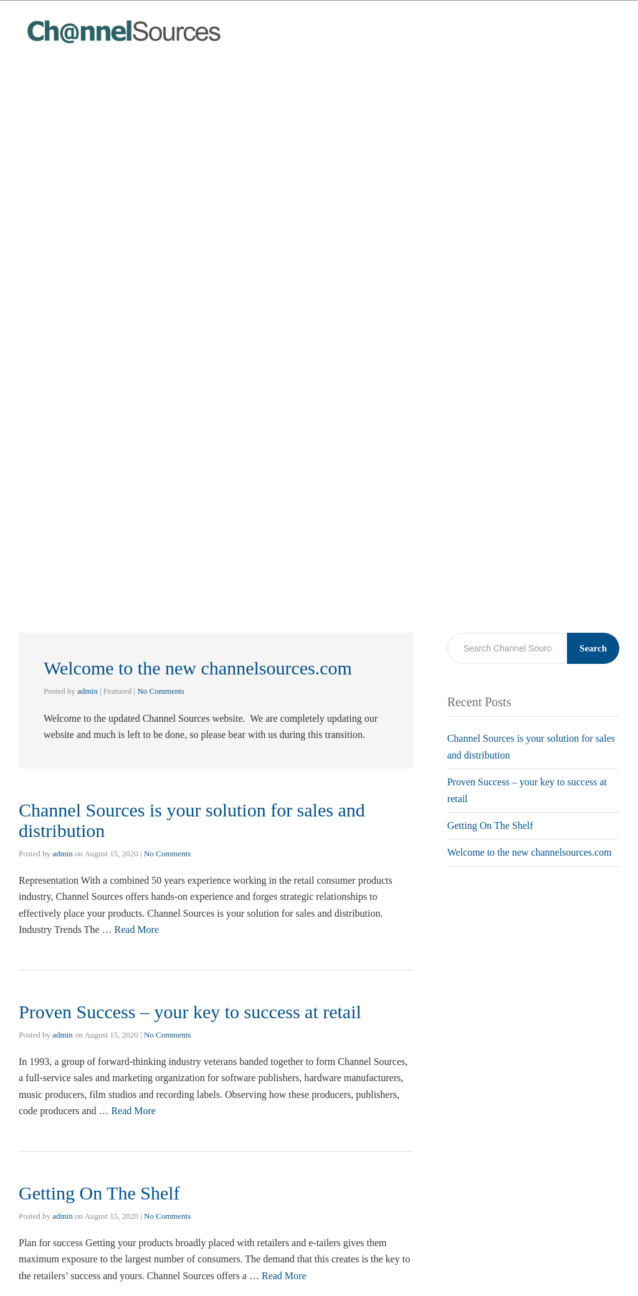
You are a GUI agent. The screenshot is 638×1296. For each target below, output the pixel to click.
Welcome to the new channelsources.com (198, 668)
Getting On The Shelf (99, 1193)
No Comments (160, 691)
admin (87, 691)
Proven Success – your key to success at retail (190, 1011)
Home (511, 25)
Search (593, 648)
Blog (552, 25)
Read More (137, 929)
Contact (595, 25)
